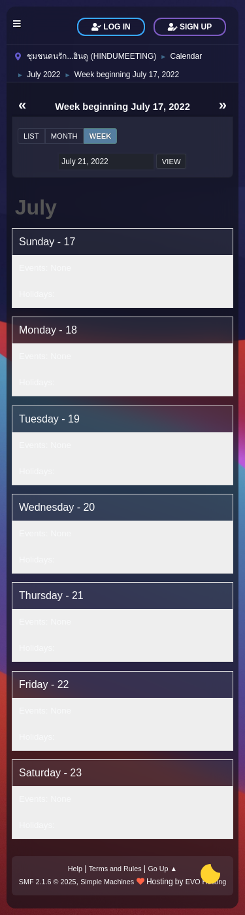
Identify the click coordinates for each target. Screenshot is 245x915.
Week (101, 136)
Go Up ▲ (162, 868)
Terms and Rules (115, 868)
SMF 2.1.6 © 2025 (47, 882)
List (31, 136)
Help (75, 868)
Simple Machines (107, 882)
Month (64, 136)
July (36, 207)
